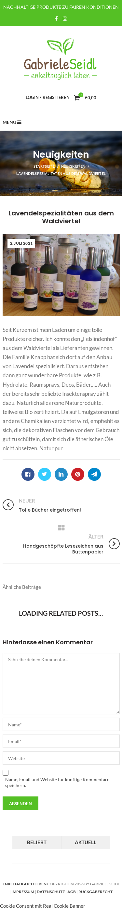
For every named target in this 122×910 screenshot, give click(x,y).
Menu (10, 122)
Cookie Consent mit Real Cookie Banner (42, 906)
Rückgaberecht (95, 891)
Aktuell (85, 842)
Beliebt (37, 842)
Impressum (22, 891)
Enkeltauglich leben (25, 883)
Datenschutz (51, 891)
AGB (71, 891)
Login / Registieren (48, 97)
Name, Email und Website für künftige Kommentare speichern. (57, 782)
